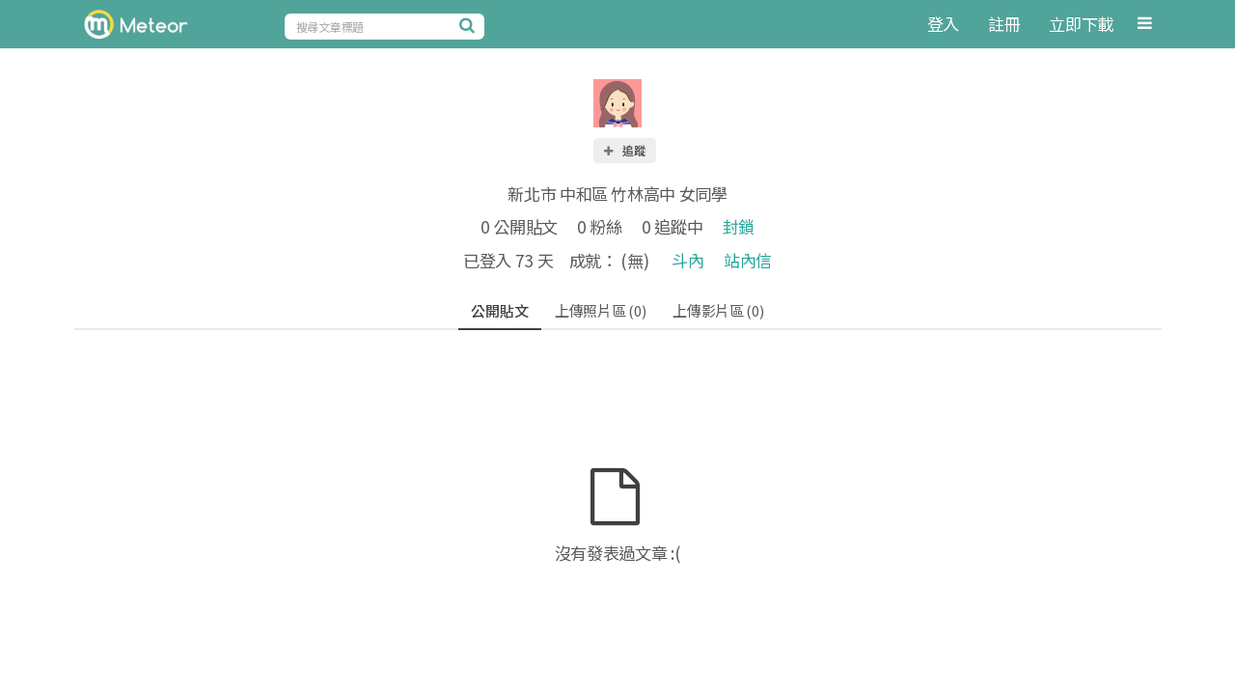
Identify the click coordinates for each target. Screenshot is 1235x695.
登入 (943, 24)
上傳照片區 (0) (600, 310)
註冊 (1004, 24)
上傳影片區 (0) (717, 310)
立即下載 (1081, 24)
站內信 (748, 260)
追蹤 (623, 150)
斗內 (687, 260)
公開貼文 (499, 310)
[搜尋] (470, 25)
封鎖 (739, 226)
